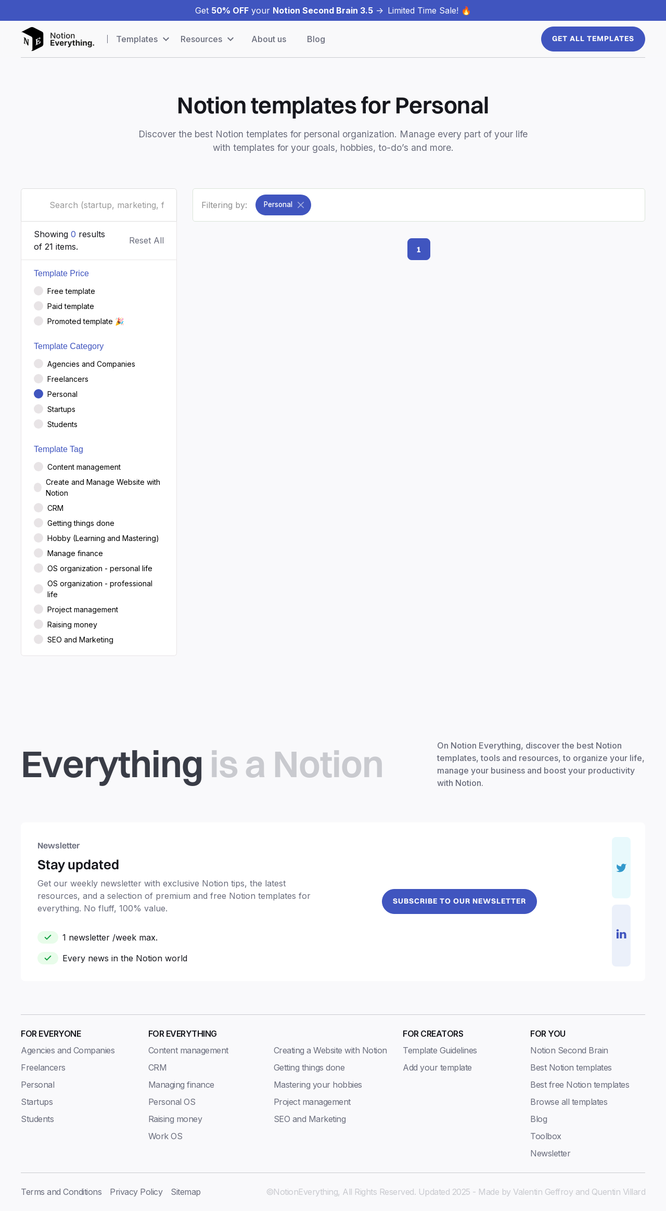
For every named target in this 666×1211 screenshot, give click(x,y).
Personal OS (172, 1102)
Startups (37, 1102)
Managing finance (181, 1084)
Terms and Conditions (61, 1192)
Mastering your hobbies (318, 1084)
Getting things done (309, 1067)
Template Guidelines (440, 1050)
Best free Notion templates (579, 1084)
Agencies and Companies (67, 1050)
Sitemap (186, 1192)
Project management (312, 1102)
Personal (37, 1084)
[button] (144, 39)
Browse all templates (568, 1102)
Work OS (165, 1136)
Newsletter (550, 1153)
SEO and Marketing (310, 1119)
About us (268, 39)
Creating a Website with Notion (330, 1050)
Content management (188, 1050)
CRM (157, 1067)
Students (37, 1119)
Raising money (175, 1119)
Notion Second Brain (569, 1050)
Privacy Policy (136, 1192)
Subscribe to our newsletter (459, 901)
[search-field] (99, 205)
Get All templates (593, 38)
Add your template (437, 1067)
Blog (316, 39)
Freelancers (43, 1067)
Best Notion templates (571, 1067)
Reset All (146, 240)
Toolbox (545, 1136)
